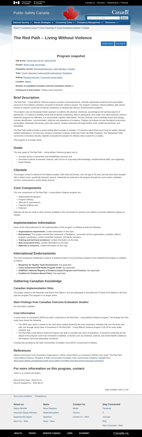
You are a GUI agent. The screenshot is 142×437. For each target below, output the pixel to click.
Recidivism (67, 73)
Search (124, 18)
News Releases (50, 408)
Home (16, 28)
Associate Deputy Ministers (25, 413)
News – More (49, 421)
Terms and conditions (23, 396)
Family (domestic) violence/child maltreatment (42, 73)
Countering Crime (29, 28)
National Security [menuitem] (22, 22)
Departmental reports (23, 417)
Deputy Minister (20, 408)
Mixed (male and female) (34, 65)
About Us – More (21, 421)
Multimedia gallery (51, 413)
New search (120, 44)
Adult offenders (60, 69)
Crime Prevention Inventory (69, 28)
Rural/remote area (31, 77)
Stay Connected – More (112, 425)
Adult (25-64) (50, 61)
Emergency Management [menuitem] (90, 22)
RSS (104, 421)
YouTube (106, 417)
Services (101, 3)
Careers (76, 413)
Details (86, 28)
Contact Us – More (81, 417)
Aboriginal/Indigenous (43, 69)
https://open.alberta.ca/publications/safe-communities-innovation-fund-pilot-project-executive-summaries (59, 361)
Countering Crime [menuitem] (65, 22)
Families (71, 69)
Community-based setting (51, 77)
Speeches (47, 417)
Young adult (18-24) (35, 61)
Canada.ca (90, 3)
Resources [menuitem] (111, 22)
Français (124, 3)
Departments (113, 3)
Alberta (28, 82)
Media (75, 408)
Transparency (40, 396)
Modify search (107, 44)
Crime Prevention (47, 28)
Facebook (106, 408)
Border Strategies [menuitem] (43, 22)
